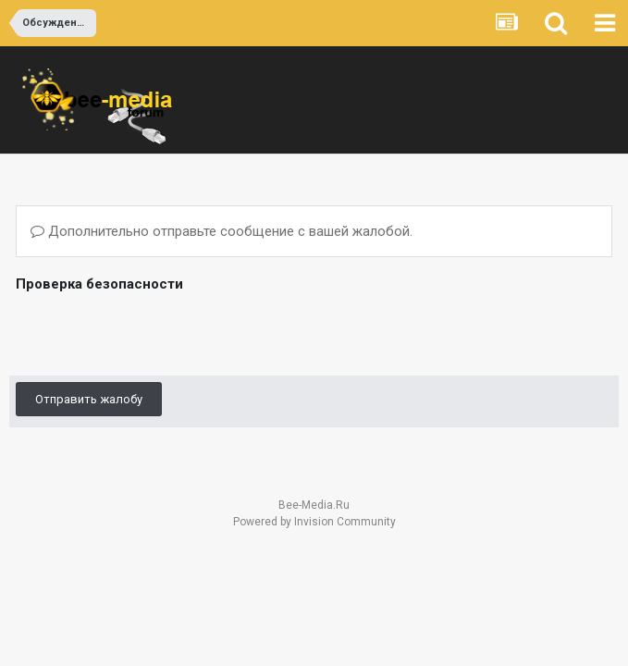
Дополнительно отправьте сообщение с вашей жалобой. (222, 231)
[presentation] (156, 333)
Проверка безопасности (99, 284)
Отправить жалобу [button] (88, 399)
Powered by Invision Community (314, 521)
